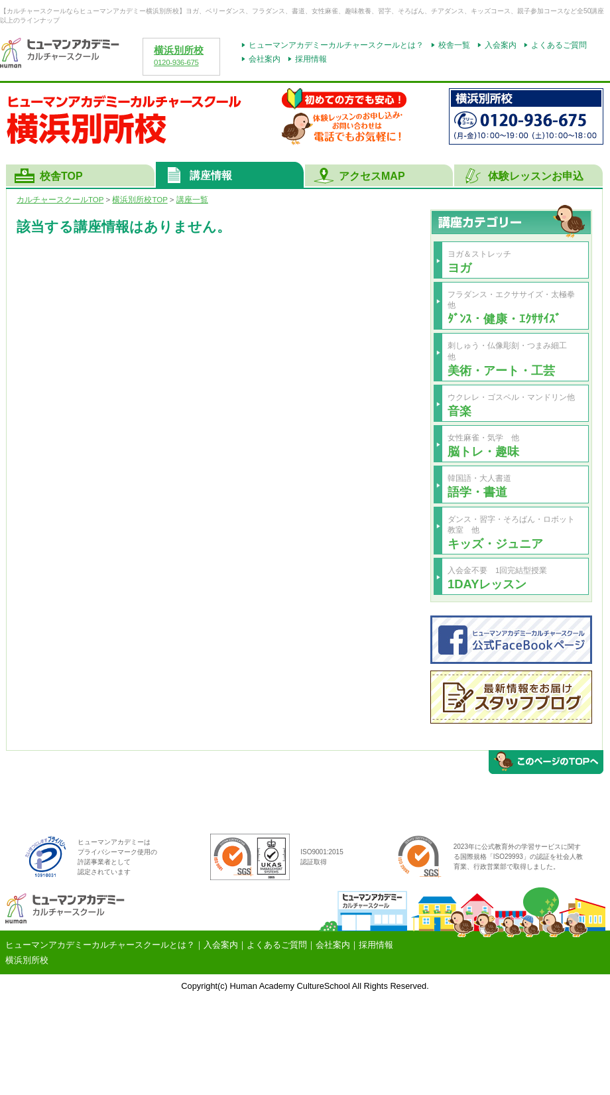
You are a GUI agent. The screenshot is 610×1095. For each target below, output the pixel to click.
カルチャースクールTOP (60, 200)
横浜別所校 (179, 50)
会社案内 (264, 59)
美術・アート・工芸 (501, 370)
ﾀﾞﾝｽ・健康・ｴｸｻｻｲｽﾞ (504, 319)
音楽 (459, 411)
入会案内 (501, 45)
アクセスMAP (372, 176)
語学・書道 (477, 492)
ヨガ (459, 268)
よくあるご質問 (559, 45)
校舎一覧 (454, 45)
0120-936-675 (176, 62)
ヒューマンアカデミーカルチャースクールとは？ (336, 45)
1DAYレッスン (487, 584)
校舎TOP (61, 176)
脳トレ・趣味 (483, 451)
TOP (139, 200)
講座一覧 (192, 200)
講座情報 (211, 175)
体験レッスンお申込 (535, 176)
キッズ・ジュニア (495, 543)
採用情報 (311, 59)
